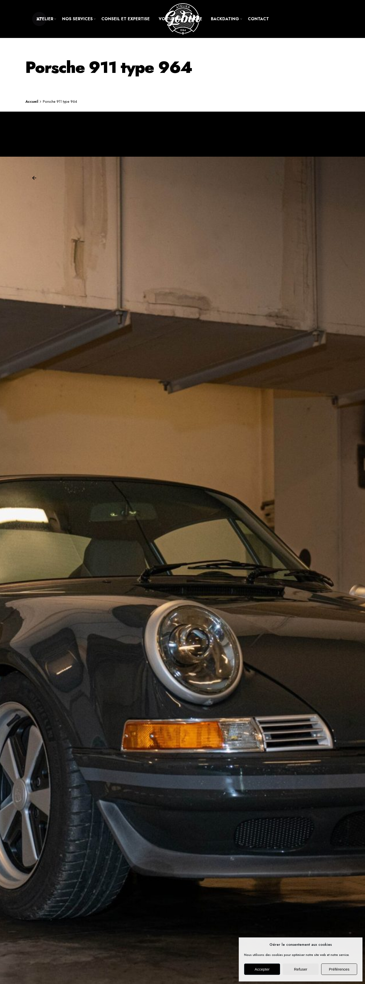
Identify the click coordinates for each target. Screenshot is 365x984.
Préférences (339, 969)
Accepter (261, 969)
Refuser (300, 969)
